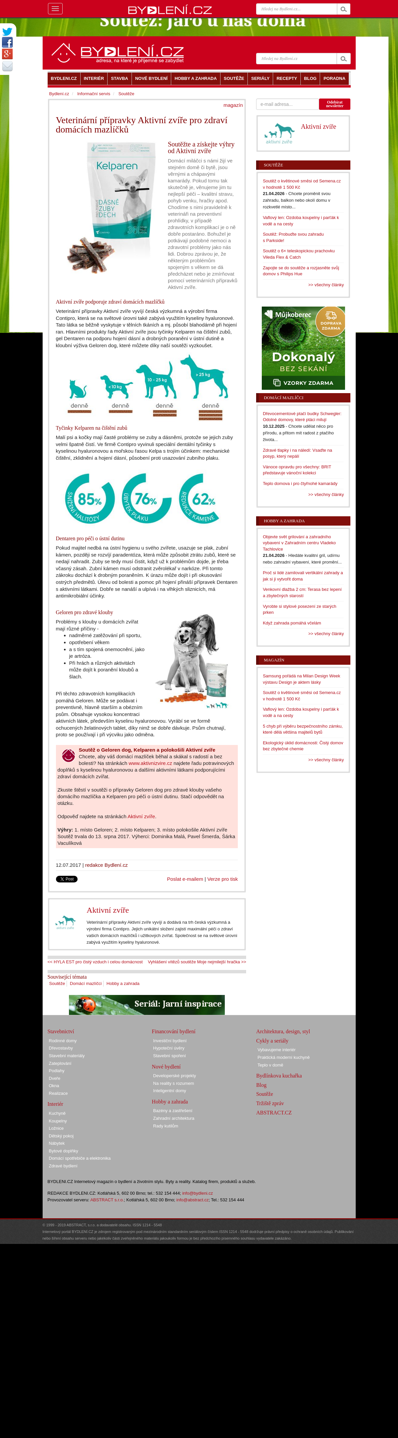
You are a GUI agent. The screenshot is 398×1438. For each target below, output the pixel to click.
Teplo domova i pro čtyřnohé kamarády (300, 483)
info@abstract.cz (193, 1199)
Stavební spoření (169, 1055)
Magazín (274, 659)
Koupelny (58, 1120)
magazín (233, 105)
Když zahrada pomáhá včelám (292, 622)
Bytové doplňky (63, 1150)
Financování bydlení (174, 1031)
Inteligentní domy (169, 1090)
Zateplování (60, 1063)
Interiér (55, 1104)
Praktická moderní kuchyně (283, 1057)
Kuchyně (57, 1113)
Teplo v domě (270, 1065)
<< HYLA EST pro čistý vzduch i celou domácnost (95, 961)
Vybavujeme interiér (276, 1049)
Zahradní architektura (174, 1118)
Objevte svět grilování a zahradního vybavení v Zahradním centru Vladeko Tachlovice (299, 543)
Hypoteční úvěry (169, 1048)
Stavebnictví (61, 1031)
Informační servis (93, 93)
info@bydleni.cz (197, 1193)
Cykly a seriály (272, 1041)
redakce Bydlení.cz (106, 865)
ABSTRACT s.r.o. (107, 1199)
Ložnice (56, 1128)
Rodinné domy (63, 1040)
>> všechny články (326, 284)
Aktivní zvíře (141, 816)
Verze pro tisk (222, 879)
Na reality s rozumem (173, 1083)
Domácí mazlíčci (86, 983)
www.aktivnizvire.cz (150, 763)
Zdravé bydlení (63, 1165)
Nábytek (57, 1143)
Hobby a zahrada (123, 983)
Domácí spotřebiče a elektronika (80, 1158)
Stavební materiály (67, 1055)
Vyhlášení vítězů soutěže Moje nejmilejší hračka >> (197, 961)
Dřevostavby (61, 1048)
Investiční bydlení (170, 1040)
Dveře (55, 1078)
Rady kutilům (165, 1125)
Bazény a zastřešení (173, 1110)
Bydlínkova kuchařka (279, 1075)
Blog (261, 1085)
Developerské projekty (174, 1075)
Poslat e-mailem (185, 879)
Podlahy (57, 1070)
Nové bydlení (166, 1067)
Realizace (58, 1093)
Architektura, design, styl (283, 1031)
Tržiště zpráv (270, 1103)
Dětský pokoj (61, 1135)
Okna (54, 1085)
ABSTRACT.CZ (274, 1112)
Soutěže (57, 983)
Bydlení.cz (59, 93)
